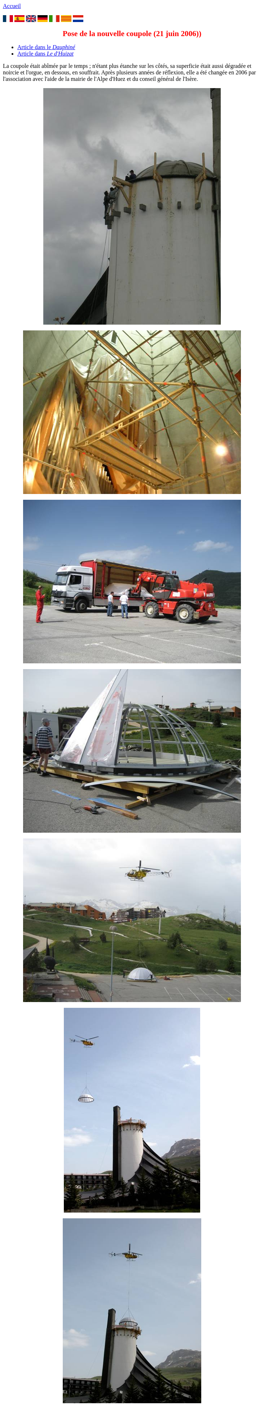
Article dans (45, 54)
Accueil (12, 6)
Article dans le (46, 47)
